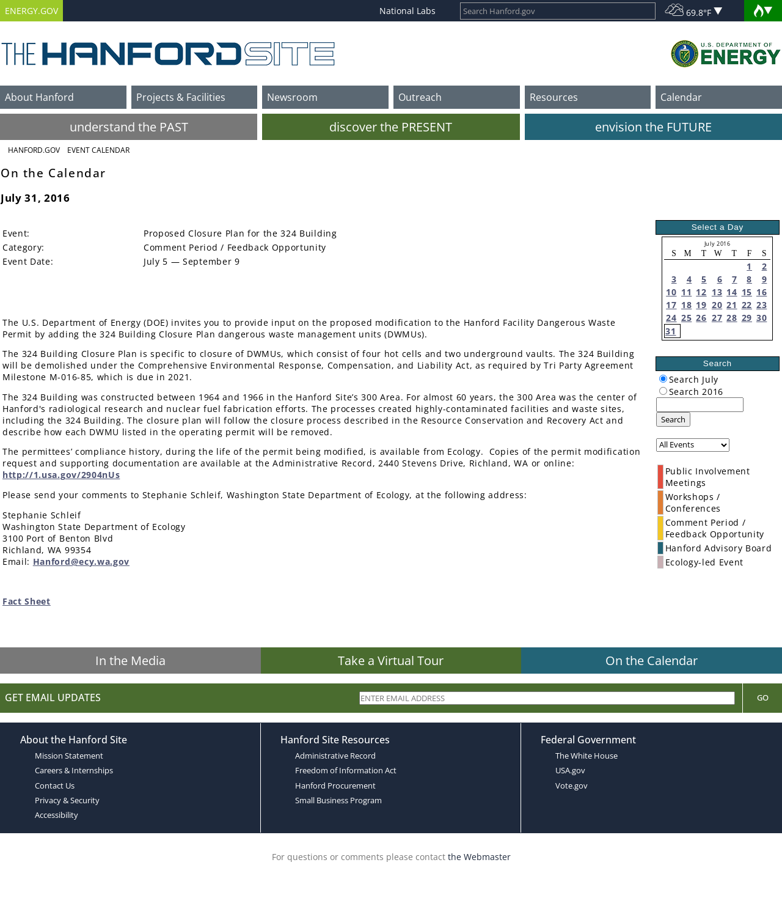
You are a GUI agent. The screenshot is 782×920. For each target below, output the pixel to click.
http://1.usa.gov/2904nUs (61, 474)
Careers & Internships (74, 770)
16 (761, 292)
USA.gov (570, 770)
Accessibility (56, 814)
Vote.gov (571, 785)
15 (747, 292)
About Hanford (39, 97)
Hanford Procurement (335, 785)
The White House (586, 755)
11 (686, 292)
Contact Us (55, 785)
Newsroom (292, 97)
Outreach (420, 97)
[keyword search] (700, 404)
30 (761, 317)
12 (701, 292)
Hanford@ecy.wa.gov (81, 561)
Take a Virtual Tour (391, 660)
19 (701, 305)
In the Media (130, 660)
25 (686, 317)
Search (673, 419)
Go (763, 697)
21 (731, 305)
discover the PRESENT (390, 127)
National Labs (407, 11)
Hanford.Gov (34, 150)
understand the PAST (129, 127)
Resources (554, 97)
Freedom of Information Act (345, 770)
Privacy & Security (67, 800)
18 (686, 305)
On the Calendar (651, 660)
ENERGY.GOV (31, 11)
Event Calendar (98, 150)
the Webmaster (479, 857)
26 (701, 317)
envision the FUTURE (653, 127)
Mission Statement (69, 755)
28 (731, 317)
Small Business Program (338, 800)
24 (671, 317)
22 (747, 305)
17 (671, 305)
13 (717, 292)
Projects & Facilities (180, 97)
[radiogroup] (663, 379)
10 (671, 292)
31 (670, 331)
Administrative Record (335, 755)
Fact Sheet (26, 601)
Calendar (681, 97)
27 (717, 317)
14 (731, 292)
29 (747, 317)
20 (717, 305)
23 (761, 305)
